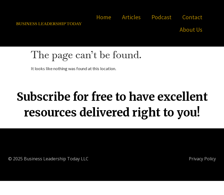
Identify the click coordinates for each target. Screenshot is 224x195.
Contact (192, 17)
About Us (191, 29)
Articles (131, 17)
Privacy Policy (202, 159)
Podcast (161, 17)
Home (103, 17)
